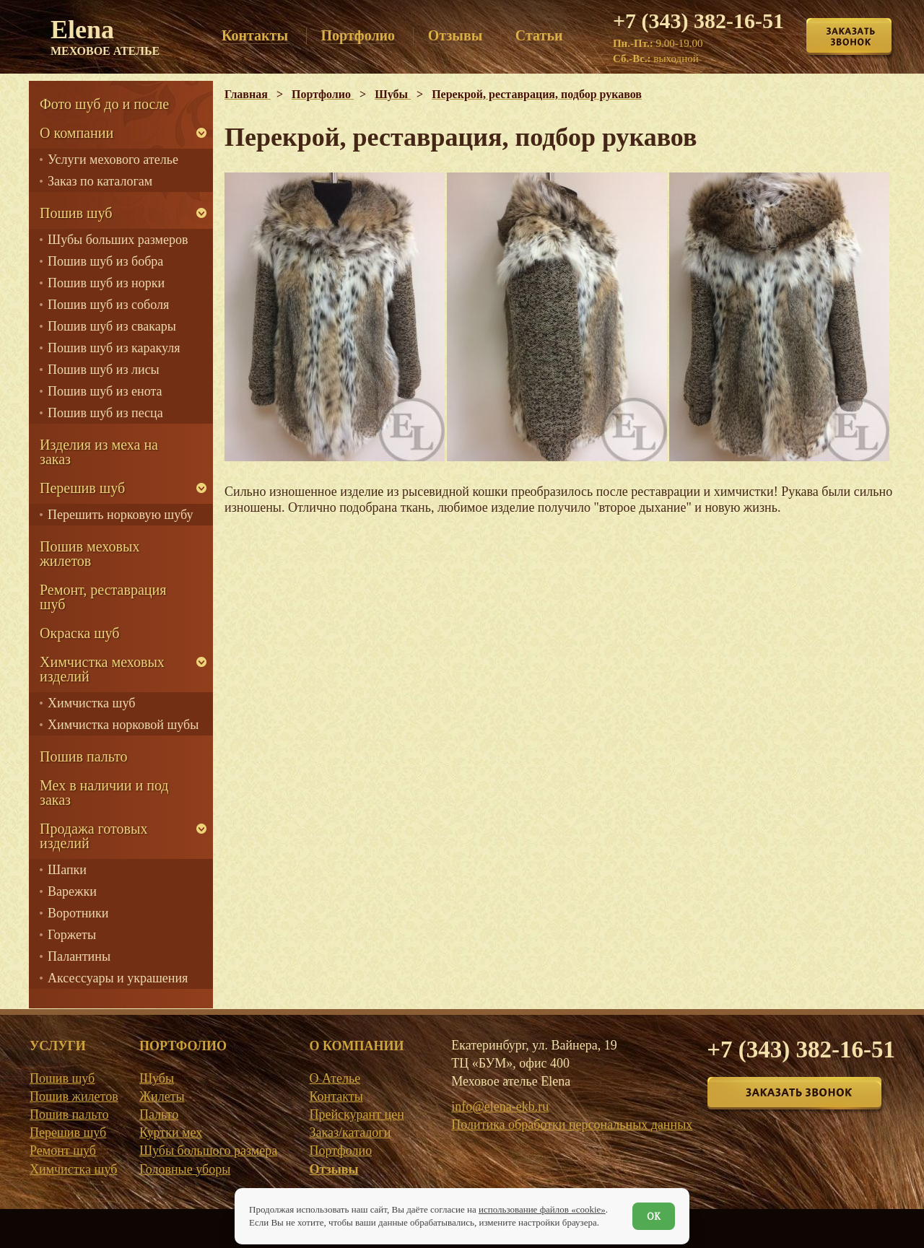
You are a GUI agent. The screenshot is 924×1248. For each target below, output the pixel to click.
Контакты (335, 1096)
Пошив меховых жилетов (89, 553)
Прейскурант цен (356, 1114)
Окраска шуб (80, 633)
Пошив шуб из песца (105, 413)
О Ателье (334, 1078)
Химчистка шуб (91, 703)
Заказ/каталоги (350, 1132)
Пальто (158, 1114)
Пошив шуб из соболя (108, 304)
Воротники (78, 913)
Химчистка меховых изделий (102, 669)
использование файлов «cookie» (542, 1209)
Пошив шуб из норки (106, 283)
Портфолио (340, 1150)
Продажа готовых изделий (93, 836)
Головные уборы (184, 1169)
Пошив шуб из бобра (105, 261)
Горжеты (72, 935)
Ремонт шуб (63, 1150)
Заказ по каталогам (100, 181)
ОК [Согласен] (654, 1216)
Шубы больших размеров (118, 239)
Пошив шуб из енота (105, 391)
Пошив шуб (76, 213)
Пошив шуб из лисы (104, 369)
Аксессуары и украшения (118, 978)
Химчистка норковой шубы (123, 724)
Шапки (67, 870)
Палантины (79, 956)
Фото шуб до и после (104, 104)
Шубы (156, 1078)
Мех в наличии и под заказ (104, 792)
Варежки (72, 891)
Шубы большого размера (208, 1150)
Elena (105, 36)
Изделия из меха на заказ (99, 452)
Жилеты (162, 1096)
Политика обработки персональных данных (571, 1124)
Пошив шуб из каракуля (114, 348)
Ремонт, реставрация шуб (103, 597)
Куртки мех (170, 1132)
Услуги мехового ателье (113, 159)
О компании (76, 133)
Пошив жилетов (74, 1096)
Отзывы (333, 1169)
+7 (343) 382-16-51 (698, 20)
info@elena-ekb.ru (500, 1106)
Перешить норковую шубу (120, 514)
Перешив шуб (82, 488)
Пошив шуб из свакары (112, 326)
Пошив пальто (84, 756)
